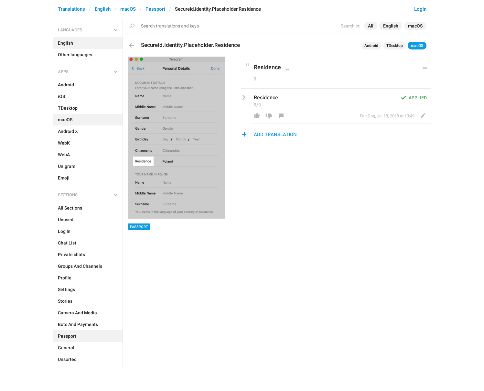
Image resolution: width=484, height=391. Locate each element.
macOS (128, 9)
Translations (71, 9)
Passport (155, 9)
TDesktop (394, 45)
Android (371, 45)
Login (420, 9)
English (103, 9)
